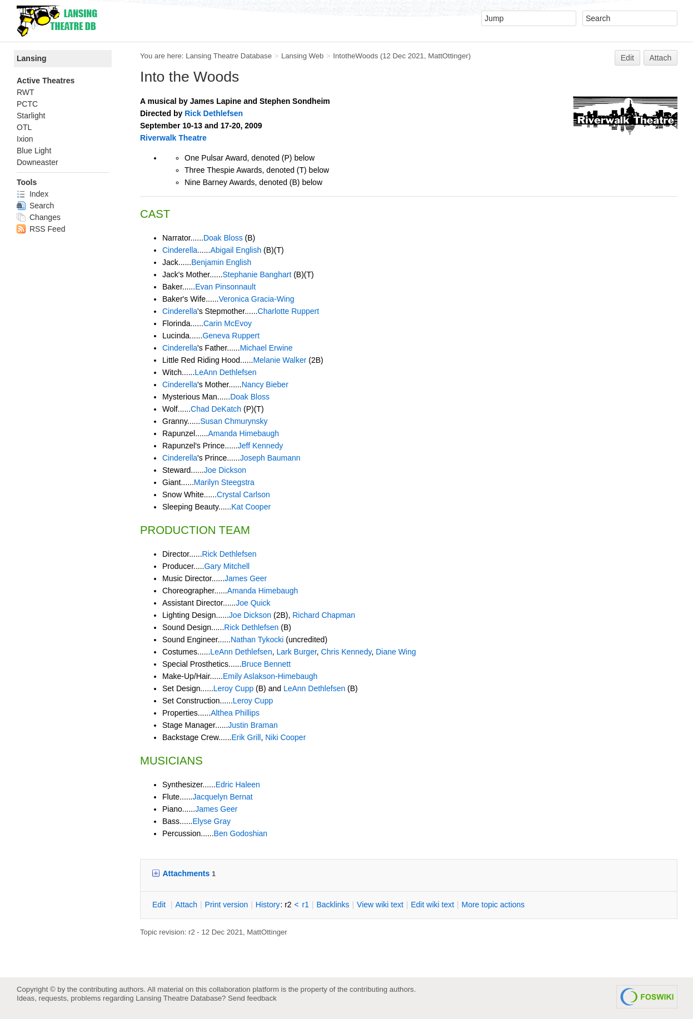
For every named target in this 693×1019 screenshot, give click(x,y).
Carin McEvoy (227, 323)
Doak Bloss (223, 237)
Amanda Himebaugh (244, 433)
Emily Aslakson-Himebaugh (270, 676)
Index (32, 193)
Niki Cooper (285, 737)
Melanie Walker (279, 360)
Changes (39, 217)
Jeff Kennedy (260, 445)
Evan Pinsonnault (225, 286)
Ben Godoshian (241, 833)
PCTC (27, 103)
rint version (226, 904)
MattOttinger (448, 56)
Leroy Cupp (233, 688)
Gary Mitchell (227, 566)
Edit (627, 57)
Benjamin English (221, 262)
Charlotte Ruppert (289, 311)
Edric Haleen (238, 784)
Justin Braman (252, 725)
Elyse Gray (211, 821)
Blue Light (34, 150)
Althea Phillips (235, 712)
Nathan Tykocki (257, 639)
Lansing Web (302, 56)
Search (35, 205)
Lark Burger (296, 651)
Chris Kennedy (346, 651)
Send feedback (252, 998)
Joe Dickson (225, 470)
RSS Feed (41, 228)
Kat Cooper (251, 506)
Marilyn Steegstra (224, 482)
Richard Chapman (323, 615)
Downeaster (37, 162)
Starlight (31, 115)
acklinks (332, 904)
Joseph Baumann (270, 457)
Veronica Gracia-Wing (256, 298)
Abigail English (235, 250)
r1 (305, 904)
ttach (186, 904)
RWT (25, 92)
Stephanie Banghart (257, 274)
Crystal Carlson (243, 494)
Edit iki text (432, 904)
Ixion (25, 138)
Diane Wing (396, 651)
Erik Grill (246, 737)
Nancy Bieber (265, 384)
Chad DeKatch (216, 408)
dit (160, 904)
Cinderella (179, 250)
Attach (661, 57)
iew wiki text (380, 904)
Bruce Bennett (266, 664)
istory (268, 904)
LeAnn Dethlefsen (225, 372)
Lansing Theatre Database (229, 56)
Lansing (32, 58)
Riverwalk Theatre (173, 137)
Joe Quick (253, 602)
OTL (24, 127)
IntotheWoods (355, 56)
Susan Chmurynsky (233, 421)
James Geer (246, 578)
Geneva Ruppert (231, 335)
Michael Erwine (266, 347)
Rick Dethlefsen (214, 113)
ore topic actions (493, 904)
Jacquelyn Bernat (222, 796)
